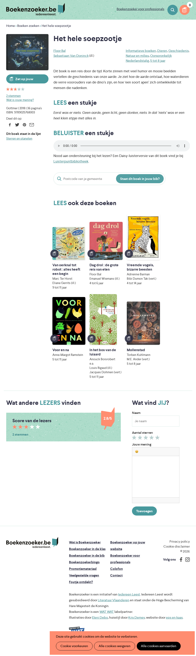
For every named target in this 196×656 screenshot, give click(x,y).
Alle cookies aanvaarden (158, 646)
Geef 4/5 (152, 443)
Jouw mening (141, 449)
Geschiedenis (178, 51)
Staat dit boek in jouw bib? (140, 179)
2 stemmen (13, 96)
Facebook (9, 125)
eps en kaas (174, 622)
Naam (136, 417)
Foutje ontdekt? (81, 586)
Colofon (116, 573)
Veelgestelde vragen (84, 580)
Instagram (186, 564)
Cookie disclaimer (176, 551)
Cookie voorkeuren (74, 646)
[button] (137, 456)
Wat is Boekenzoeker (85, 546)
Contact (116, 580)
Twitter (17, 125)
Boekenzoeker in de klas (87, 553)
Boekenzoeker (35, 9)
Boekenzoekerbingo (84, 566)
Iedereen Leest (129, 599)
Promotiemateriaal (83, 573)
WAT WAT (106, 616)
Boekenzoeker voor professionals (140, 9)
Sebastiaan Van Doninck (71, 55)
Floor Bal (59, 51)
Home (10, 26)
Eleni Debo (100, 622)
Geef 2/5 (140, 443)
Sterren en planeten (19, 138)
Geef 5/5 (158, 443)
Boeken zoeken (172, 10)
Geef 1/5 (135, 443)
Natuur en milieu (137, 55)
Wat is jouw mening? (20, 100)
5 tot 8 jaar (157, 60)
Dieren (162, 51)
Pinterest (24, 125)
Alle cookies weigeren (114, 646)
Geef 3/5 (146, 443)
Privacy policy (179, 546)
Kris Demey (136, 622)
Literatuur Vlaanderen (113, 604)
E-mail (31, 125)
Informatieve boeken (141, 51)
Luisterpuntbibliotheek (70, 161)
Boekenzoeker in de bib (87, 560)
